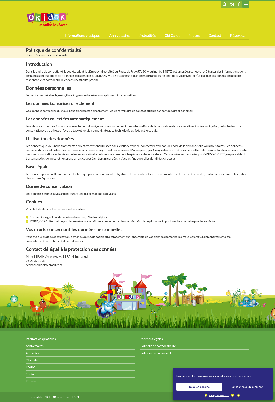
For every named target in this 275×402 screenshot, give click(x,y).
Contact (215, 35)
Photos (194, 35)
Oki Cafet (172, 35)
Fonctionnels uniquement (247, 386)
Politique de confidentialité (158, 346)
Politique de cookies (219, 395)
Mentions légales (151, 339)
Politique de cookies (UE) (156, 353)
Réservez (237, 35)
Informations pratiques (82, 35)
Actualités (147, 35)
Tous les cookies (199, 386)
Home (29, 55)
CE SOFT (76, 397)
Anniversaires (120, 35)
